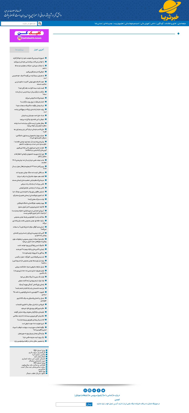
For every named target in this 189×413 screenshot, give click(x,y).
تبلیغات (84, 395)
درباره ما (116, 395)
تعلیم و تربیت (118, 23)
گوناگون (160, 23)
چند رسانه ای (108, 23)
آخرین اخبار (39, 49)
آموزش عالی (145, 23)
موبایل (78, 395)
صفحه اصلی (182, 23)
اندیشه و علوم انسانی (132, 23)
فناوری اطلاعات (170, 23)
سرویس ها (92, 395)
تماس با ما (98, 23)
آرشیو (100, 395)
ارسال (89, 404)
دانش (153, 23)
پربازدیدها (19, 49)
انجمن (117, 399)
